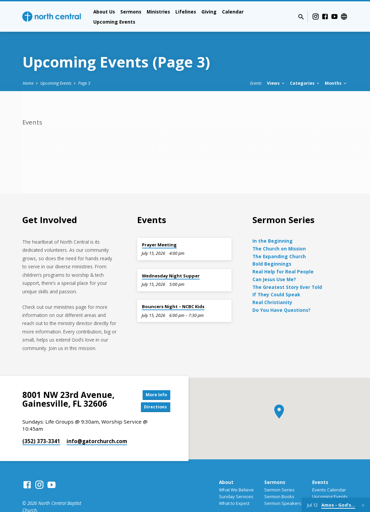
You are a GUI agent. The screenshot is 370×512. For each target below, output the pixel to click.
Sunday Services (236, 498)
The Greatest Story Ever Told (287, 287)
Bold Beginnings (271, 264)
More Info (153, 395)
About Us (104, 11)
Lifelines (185, 11)
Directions (153, 408)
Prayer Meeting (159, 245)
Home (28, 83)
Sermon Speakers (282, 505)
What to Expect (234, 505)
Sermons (130, 11)
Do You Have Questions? (281, 310)
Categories (305, 83)
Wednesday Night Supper (171, 276)
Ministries (158, 11)
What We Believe (236, 491)
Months (336, 83)
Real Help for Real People (283, 271)
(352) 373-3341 (41, 443)
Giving (209, 11)
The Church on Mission (279, 248)
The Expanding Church (279, 256)
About (226, 484)
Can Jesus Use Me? (274, 279)
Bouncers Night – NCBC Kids (173, 306)
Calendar (233, 11)
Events (256, 83)
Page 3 (84, 83)
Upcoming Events (114, 22)
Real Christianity (272, 302)
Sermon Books (279, 498)
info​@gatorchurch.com (97, 443)
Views (276, 83)
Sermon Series (279, 491)
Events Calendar (329, 491)
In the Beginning (272, 241)
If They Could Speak (276, 294)
